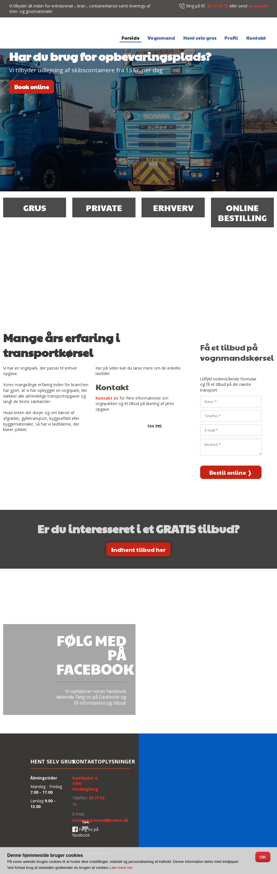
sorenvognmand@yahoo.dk (100, 820)
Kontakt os (106, 398)
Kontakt (256, 38)
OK (263, 857)
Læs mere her (121, 867)
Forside (130, 38)
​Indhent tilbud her (138, 549)
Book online (31, 87)
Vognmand (161, 38)
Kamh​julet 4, (85, 778)
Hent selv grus (199, 38)
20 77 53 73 (217, 6)
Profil (231, 38)
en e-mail (258, 6)
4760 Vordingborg (85, 786)
